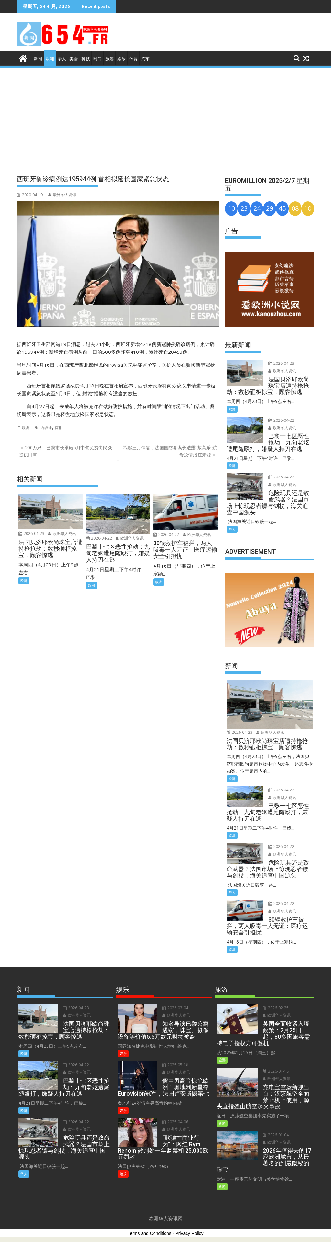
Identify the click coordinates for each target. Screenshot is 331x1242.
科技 (85, 58)
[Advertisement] (165, 117)
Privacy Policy (189, 1233)
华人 (62, 58)
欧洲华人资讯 (62, 194)
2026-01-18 (276, 1071)
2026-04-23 (31, 533)
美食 (73, 58)
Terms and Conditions (149, 1233)
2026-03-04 (175, 1008)
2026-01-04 (276, 1134)
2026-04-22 (99, 538)
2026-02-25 (276, 1008)
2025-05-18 (175, 1065)
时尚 (97, 58)
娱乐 (121, 58)
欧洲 (50, 58)
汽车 (145, 58)
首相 (58, 427)
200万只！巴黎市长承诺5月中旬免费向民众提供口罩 (65, 451)
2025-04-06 (175, 1122)
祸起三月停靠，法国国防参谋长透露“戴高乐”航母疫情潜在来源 (170, 451)
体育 (133, 58)
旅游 (109, 58)
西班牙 (46, 427)
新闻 (38, 58)
